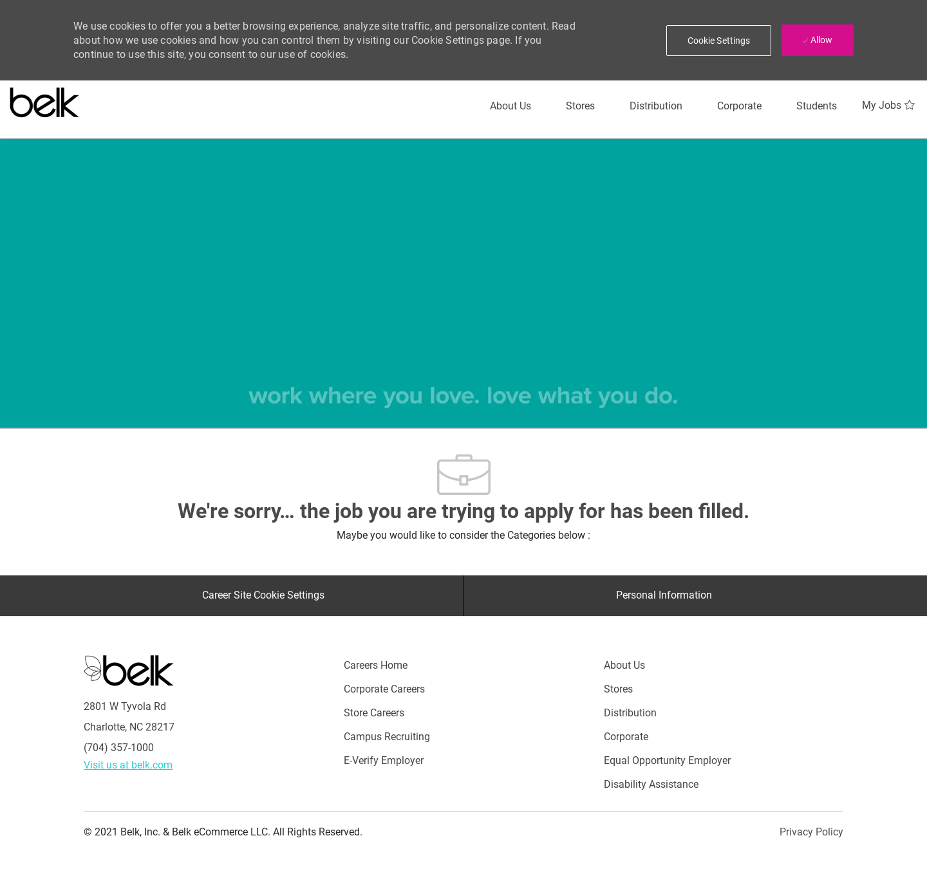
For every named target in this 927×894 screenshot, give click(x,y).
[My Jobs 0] (890, 105)
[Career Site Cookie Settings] (263, 595)
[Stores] (580, 106)
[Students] (817, 106)
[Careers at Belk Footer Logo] (129, 669)
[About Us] (510, 106)
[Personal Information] (664, 595)
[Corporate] (739, 106)
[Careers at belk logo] (44, 100)
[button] (719, 40)
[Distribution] (656, 106)
